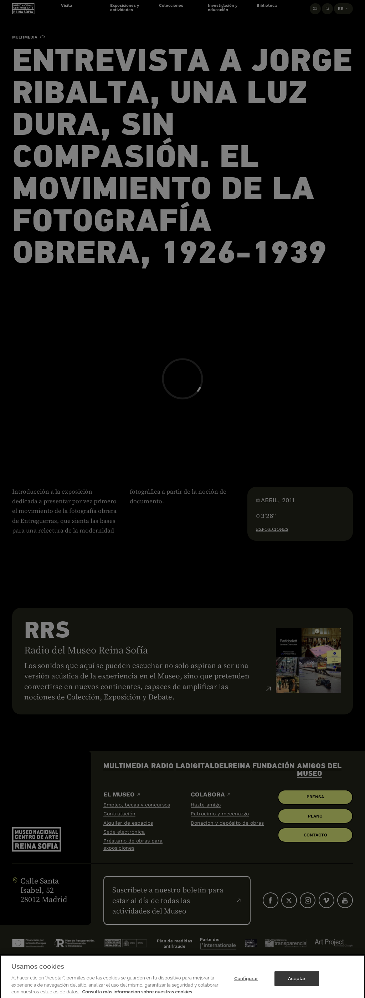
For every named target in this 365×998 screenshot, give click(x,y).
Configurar (246, 983)
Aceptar (296, 983)
